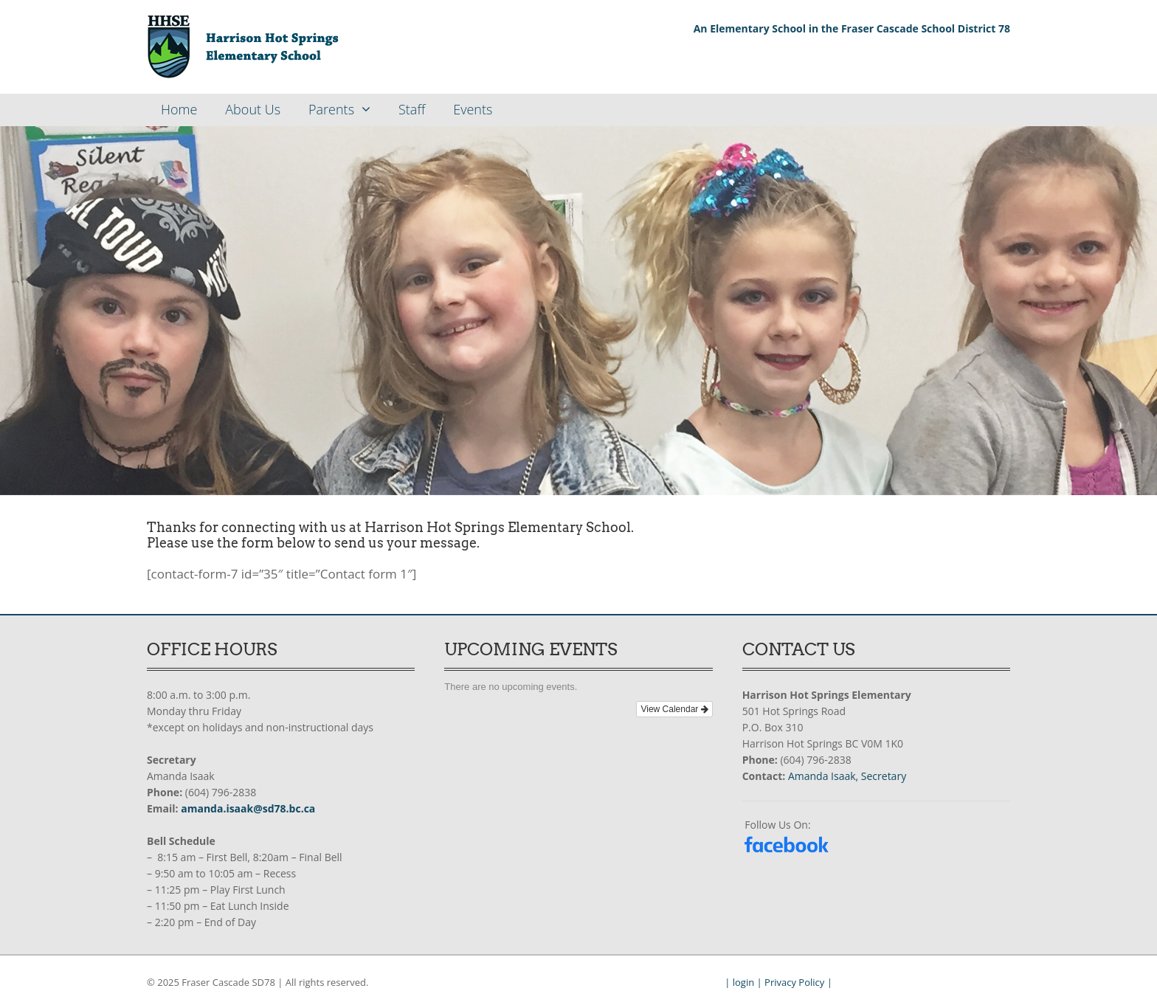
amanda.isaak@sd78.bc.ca (248, 808)
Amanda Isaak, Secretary (847, 776)
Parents (331, 109)
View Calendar (674, 709)
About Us (252, 109)
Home (179, 109)
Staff (411, 109)
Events (472, 109)
